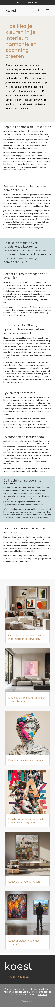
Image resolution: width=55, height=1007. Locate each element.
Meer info (42, 994)
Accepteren (27, 1001)
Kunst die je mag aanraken (24, 882)
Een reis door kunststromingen (26, 760)
